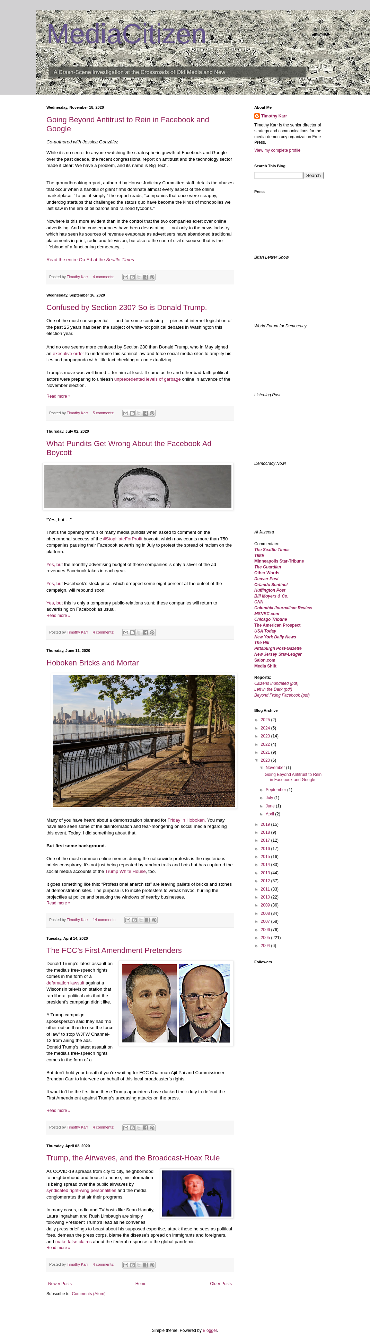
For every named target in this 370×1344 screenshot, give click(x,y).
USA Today (265, 631)
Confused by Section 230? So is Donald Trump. (126, 307)
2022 (266, 744)
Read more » (58, 396)
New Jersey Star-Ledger (278, 654)
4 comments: (104, 277)
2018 (266, 832)
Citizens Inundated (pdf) (276, 683)
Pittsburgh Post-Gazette (278, 648)
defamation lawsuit (65, 982)
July (270, 797)
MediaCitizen (126, 33)
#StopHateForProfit (122, 538)
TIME (259, 555)
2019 (266, 824)
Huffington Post (269, 590)
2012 (266, 880)
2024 (266, 728)
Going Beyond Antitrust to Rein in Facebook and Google (293, 777)
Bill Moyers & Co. (271, 596)
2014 (266, 864)
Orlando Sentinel (271, 584)
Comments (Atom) (88, 1293)
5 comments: (104, 413)
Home (141, 1283)
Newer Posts (60, 1283)
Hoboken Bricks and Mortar (92, 662)
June (271, 806)
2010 (266, 897)
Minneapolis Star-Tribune (279, 561)
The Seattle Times (272, 549)
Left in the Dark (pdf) (273, 689)
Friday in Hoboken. (187, 820)
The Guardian (267, 567)
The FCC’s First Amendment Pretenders (114, 950)
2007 (266, 921)
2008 (266, 913)
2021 (266, 752)
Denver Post (266, 578)
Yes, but (54, 564)
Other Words (266, 573)
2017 (266, 840)
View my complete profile (277, 150)
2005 (266, 937)
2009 (266, 905)
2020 (266, 760)
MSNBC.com (266, 613)
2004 (266, 945)
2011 (266, 889)
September (276, 789)
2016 (266, 848)
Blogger (210, 1330)
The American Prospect (277, 625)
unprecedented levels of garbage (147, 379)
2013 (266, 872)
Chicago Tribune (270, 619)
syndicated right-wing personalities (81, 1190)
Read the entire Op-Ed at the (90, 259)
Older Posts (221, 1283)
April (270, 814)
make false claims (74, 1241)
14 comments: (105, 920)
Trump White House (125, 871)
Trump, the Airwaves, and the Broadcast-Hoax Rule (133, 1157)
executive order (68, 353)
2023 (266, 736)
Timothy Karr (274, 116)
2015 (266, 856)
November (276, 767)
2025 (266, 719)
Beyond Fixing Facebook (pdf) (282, 695)
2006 (266, 929)
